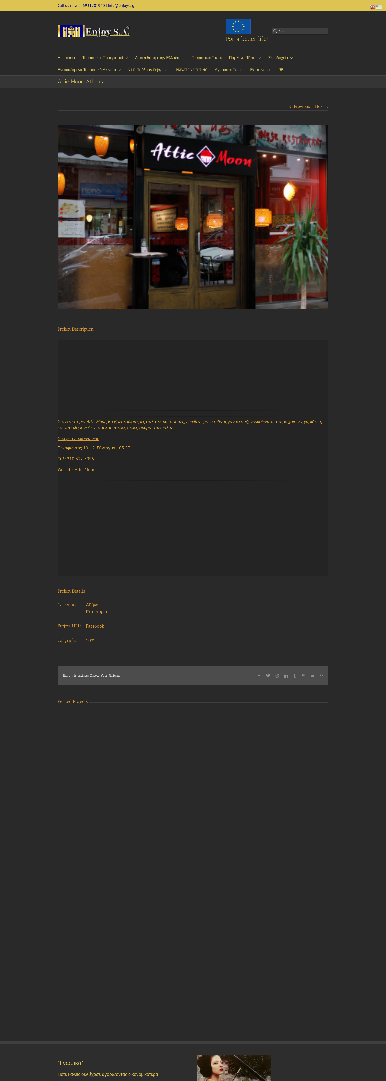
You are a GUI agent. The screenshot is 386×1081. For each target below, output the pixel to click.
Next (319, 106)
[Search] (275, 31)
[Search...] (300, 31)
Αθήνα (92, 605)
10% (90, 640)
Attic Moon (85, 469)
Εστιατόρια (96, 612)
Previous (302, 106)
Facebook (95, 626)
